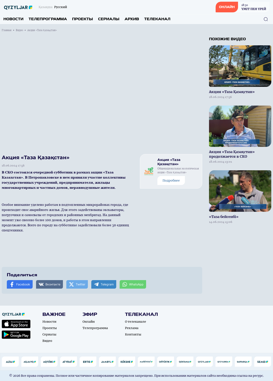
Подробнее (171, 180)
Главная (7, 30)
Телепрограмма (48, 19)
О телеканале (135, 322)
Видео (19, 30)
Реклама (131, 328)
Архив (132, 19)
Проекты (82, 19)
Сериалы (108, 19)
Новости (13, 19)
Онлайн (89, 322)
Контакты (133, 334)
